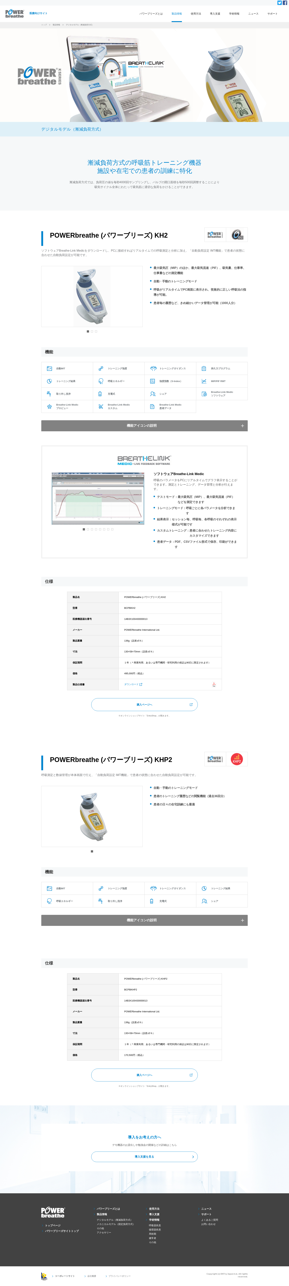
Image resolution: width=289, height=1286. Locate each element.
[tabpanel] (91, 296)
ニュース (253, 13)
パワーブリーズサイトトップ (62, 1231)
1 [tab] (88, 331)
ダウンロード (131, 684)
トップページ (53, 1225)
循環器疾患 (155, 1229)
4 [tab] (96, 529)
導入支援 (215, 13)
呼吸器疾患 (155, 1225)
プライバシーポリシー (113, 1276)
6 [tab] (104, 529)
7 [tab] (108, 529)
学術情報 (234, 13)
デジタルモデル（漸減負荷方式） (115, 1219)
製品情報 (177, 13)
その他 (100, 1228)
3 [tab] (96, 331)
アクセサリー (104, 1232)
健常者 (152, 1238)
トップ (44, 25)
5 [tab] (100, 529)
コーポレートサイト (64, 1276)
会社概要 (88, 1276)
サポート (272, 13)
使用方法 (196, 13)
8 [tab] (112, 529)
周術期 (152, 1233)
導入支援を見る (144, 1157)
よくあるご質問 (209, 1219)
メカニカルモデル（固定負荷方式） (116, 1224)
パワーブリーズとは (151, 13)
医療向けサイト (38, 13)
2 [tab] (92, 331)
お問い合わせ (208, 1224)
